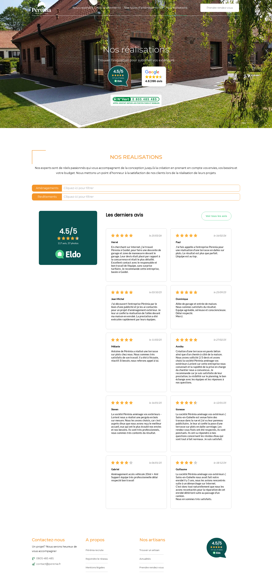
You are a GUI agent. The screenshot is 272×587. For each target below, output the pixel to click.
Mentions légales (95, 567)
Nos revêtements (109, 7)
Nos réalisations (176, 7)
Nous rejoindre (83, 7)
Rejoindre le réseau (97, 558)
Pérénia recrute (95, 550)
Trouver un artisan (149, 550)
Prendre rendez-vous (151, 567)
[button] (154, 76)
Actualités (145, 558)
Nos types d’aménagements (143, 7)
